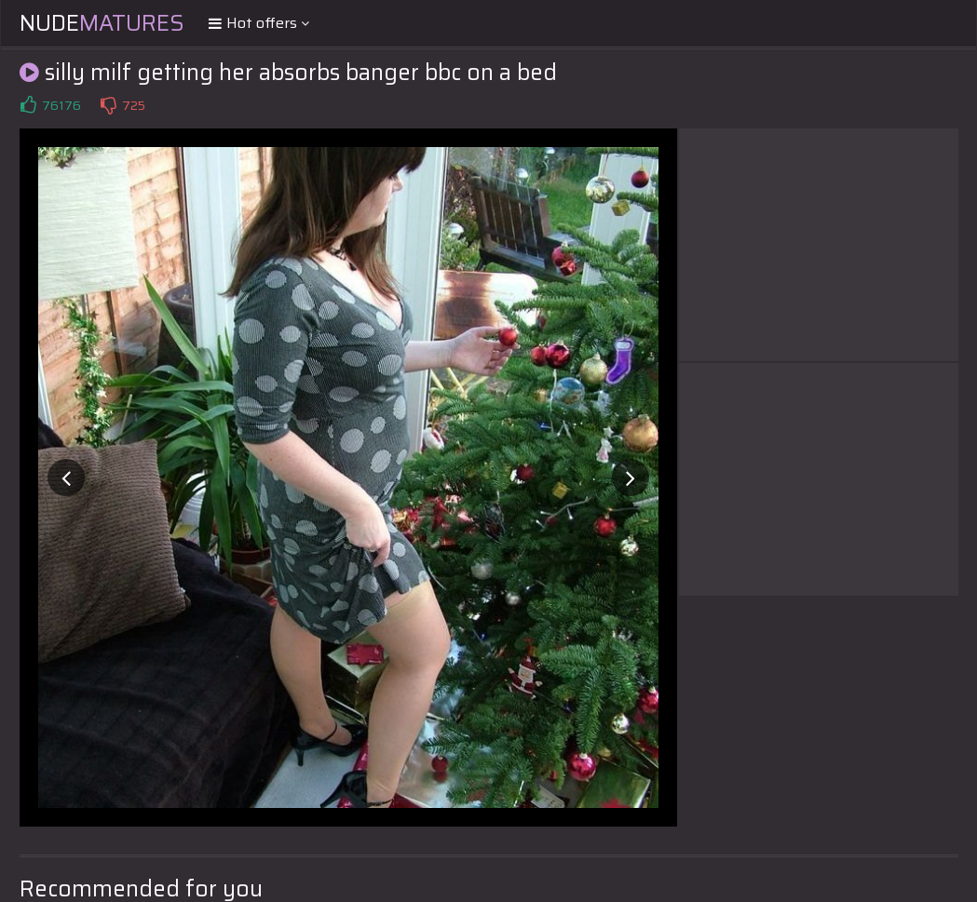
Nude (102, 23)
